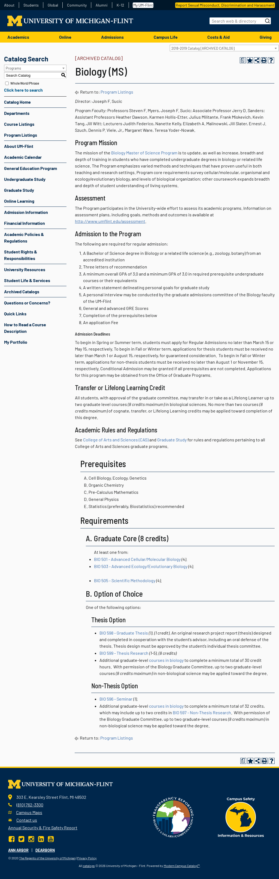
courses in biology (166, 660)
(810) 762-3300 (29, 804)
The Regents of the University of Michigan (47, 858)
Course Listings (19, 124)
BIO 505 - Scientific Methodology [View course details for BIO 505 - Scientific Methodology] (124, 580)
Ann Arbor (18, 850)
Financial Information (24, 223)
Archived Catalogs (21, 291)
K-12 (120, 5)
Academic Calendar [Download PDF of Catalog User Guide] (23, 157)
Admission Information (26, 212)
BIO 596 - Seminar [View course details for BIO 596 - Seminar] (115, 698)
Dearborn (45, 850)
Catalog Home (17, 101)
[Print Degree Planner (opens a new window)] (243, 60)
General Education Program (30, 168)
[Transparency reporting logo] (173, 816)
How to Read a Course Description (25, 328)
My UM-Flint (143, 5)
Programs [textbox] (13, 68)
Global (53, 5)
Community (77, 5)
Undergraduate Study (25, 179)
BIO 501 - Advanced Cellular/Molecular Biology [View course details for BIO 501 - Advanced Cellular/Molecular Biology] (137, 559)
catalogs (89, 866)
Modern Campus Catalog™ (182, 866)
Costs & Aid (218, 37)
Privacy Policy (87, 858)
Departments (16, 113)
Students (31, 5)
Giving (266, 37)
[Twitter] (21, 838)
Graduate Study (19, 190)
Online (65, 37)
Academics (18, 37)
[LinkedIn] (41, 838)
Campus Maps (29, 812)
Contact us (26, 820)
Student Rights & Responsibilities (20, 255)
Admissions (112, 37)
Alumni (102, 5)
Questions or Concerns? (27, 302)
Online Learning (19, 201)
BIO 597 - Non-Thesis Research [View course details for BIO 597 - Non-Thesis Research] (202, 712)
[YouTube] (50, 838)
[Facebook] (12, 838)
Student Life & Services (27, 280)
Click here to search (23, 89)
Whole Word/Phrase (24, 83)
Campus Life (166, 37)
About (9, 5)
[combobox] (224, 48)
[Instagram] (31, 838)
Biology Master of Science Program (144, 152)
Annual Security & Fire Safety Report (42, 827)
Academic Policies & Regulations (24, 237)
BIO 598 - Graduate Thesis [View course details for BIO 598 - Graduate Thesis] (123, 632)
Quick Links (15, 313)
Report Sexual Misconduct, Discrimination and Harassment (225, 5)
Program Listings (20, 134)
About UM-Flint (18, 146)
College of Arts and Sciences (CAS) (115, 439)
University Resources (24, 269)
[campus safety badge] (241, 816)
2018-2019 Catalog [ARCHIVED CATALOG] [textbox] (203, 48)
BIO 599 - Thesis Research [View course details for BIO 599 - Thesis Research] (123, 653)
